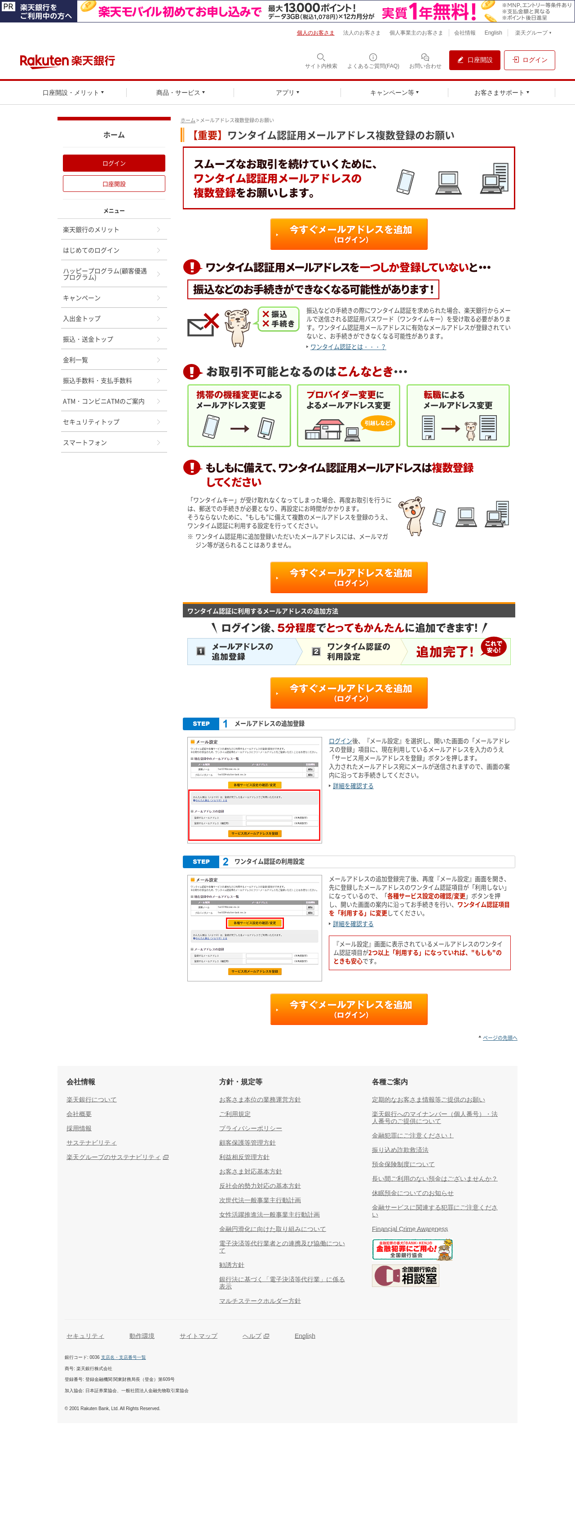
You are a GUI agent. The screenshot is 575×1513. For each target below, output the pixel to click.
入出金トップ (112, 318)
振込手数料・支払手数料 (112, 380)
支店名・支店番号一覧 (123, 1357)
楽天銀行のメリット (112, 229)
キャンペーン (112, 297)
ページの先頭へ (500, 1038)
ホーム (188, 120)
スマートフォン (112, 442)
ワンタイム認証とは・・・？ (348, 346)
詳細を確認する (353, 785)
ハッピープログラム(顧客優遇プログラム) (112, 273)
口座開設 (114, 183)
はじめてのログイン (112, 249)
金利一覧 (112, 359)
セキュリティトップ (112, 421)
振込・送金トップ (112, 338)
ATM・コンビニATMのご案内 (112, 400)
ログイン (340, 741)
